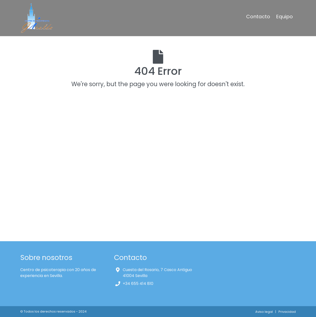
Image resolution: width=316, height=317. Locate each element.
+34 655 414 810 (138, 283)
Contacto (258, 16)
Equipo (284, 16)
